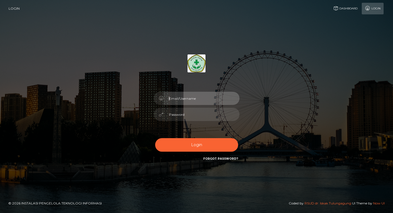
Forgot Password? (220, 159)
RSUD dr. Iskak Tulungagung (327, 203)
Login (373, 8)
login (14, 8)
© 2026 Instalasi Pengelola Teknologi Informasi (55, 203)
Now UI (379, 203)
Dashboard (345, 8)
